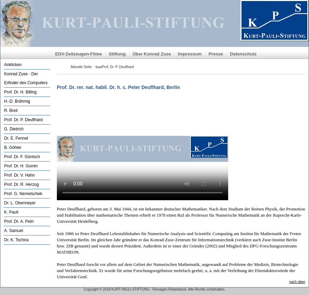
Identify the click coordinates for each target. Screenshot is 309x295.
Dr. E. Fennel (16, 138)
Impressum (189, 53)
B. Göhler (13, 147)
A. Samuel (13, 230)
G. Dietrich (14, 129)
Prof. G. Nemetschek (23, 193)
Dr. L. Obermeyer (20, 203)
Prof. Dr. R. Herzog (21, 184)
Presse (216, 53)
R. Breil (10, 110)
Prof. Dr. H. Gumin (21, 166)
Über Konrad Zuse (152, 53)
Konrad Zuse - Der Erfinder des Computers (26, 78)
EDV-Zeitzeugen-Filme (78, 53)
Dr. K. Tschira (16, 240)
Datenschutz (243, 53)
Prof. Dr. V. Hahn (19, 175)
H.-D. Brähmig (17, 101)
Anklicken (13, 64)
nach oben (297, 282)
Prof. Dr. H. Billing (20, 92)
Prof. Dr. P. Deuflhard (23, 119)
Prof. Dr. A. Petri (19, 221)
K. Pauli (11, 212)
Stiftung (117, 53)
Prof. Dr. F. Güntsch (22, 156)
